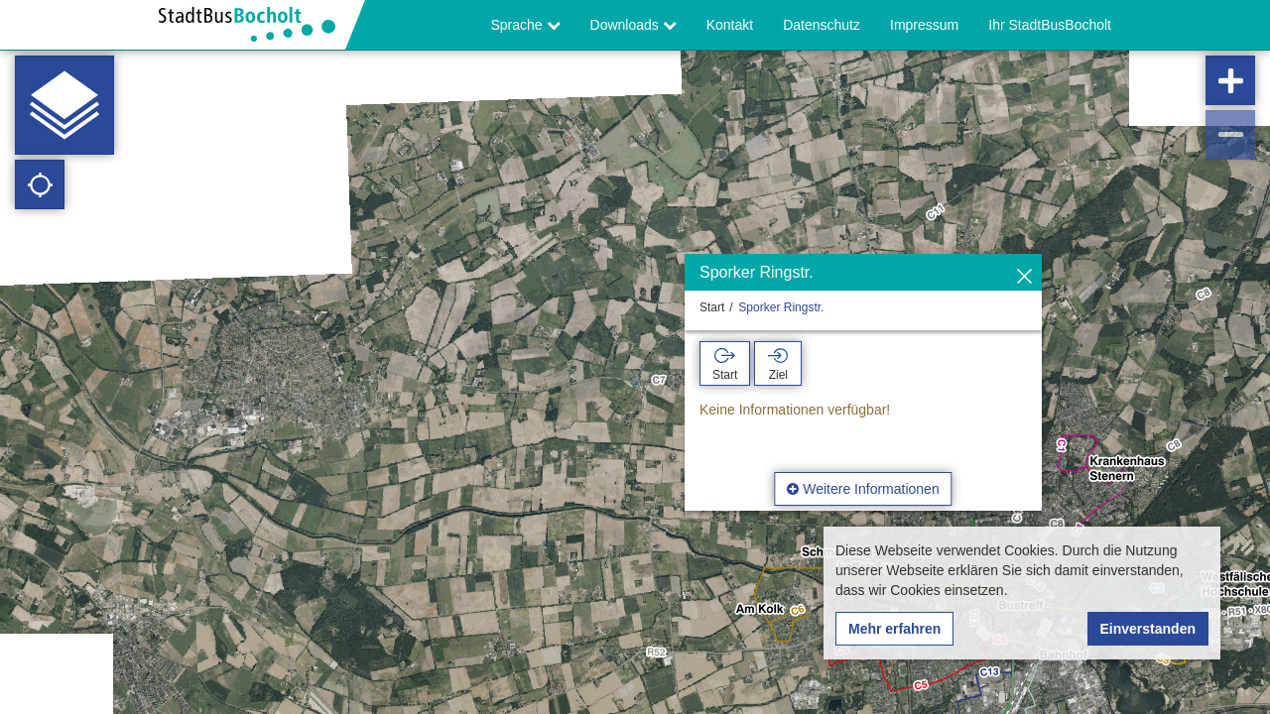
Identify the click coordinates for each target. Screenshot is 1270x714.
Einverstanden (1148, 629)
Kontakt (729, 25)
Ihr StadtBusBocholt (1049, 25)
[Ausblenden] (1024, 277)
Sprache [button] (526, 25)
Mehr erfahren (894, 629)
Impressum (924, 25)
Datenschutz (821, 25)
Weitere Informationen (863, 489)
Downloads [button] (633, 25)
